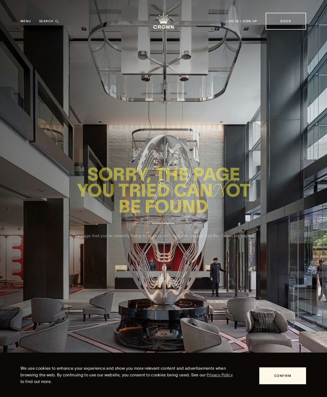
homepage (163, 244)
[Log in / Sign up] (241, 21)
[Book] (286, 21)
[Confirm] (282, 375)
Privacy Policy (219, 374)
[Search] (49, 21)
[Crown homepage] (163, 21)
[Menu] (25, 21)
